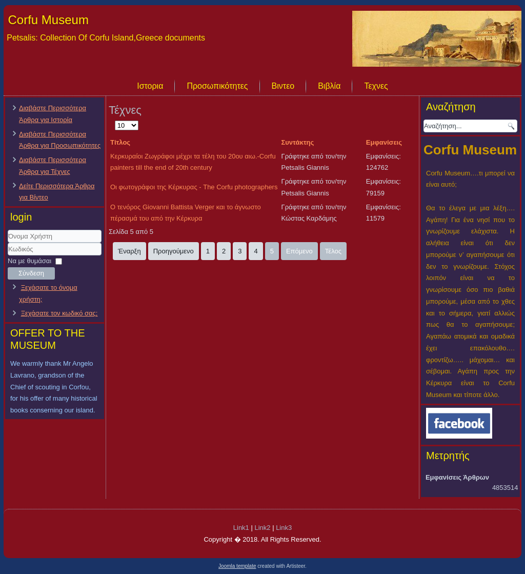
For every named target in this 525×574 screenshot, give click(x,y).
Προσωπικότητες (217, 86)
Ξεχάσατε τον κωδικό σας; (59, 313)
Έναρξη (129, 251)
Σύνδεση (31, 273)
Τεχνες (376, 86)
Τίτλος (120, 142)
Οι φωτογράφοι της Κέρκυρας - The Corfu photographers (193, 187)
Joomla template (237, 566)
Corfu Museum (48, 20)
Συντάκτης (297, 142)
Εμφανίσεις (384, 142)
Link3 (284, 527)
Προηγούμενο (173, 251)
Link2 (262, 527)
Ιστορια (150, 86)
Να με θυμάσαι (29, 261)
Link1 (241, 527)
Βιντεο (283, 86)
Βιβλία (329, 86)
